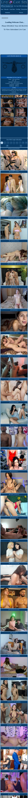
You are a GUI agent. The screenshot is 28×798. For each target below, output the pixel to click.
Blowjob (6, 9)
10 (7, 146)
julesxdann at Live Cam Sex (14, 77)
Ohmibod (7, 12)
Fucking (18, 9)
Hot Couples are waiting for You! (14, 96)
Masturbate (24, 9)
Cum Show (12, 9)
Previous (3, 160)
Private (21, 12)
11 (21, 146)
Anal (2, 9)
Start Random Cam (7, 6)
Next (25, 160)
